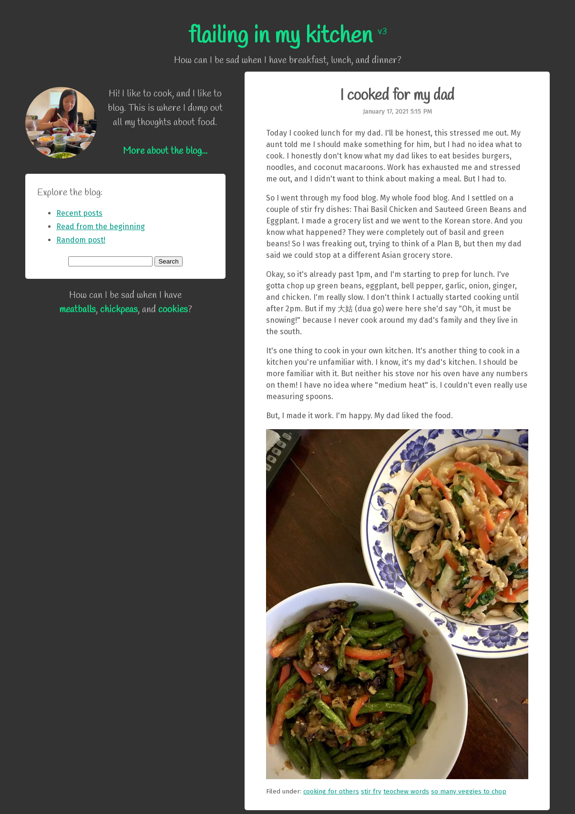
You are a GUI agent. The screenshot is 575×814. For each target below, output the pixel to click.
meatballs (77, 309)
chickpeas (119, 309)
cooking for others (331, 791)
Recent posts (79, 213)
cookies (173, 309)
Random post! (80, 239)
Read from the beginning (100, 226)
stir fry (371, 791)
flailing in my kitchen (287, 36)
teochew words (406, 791)
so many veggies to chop (468, 791)
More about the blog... (165, 151)
